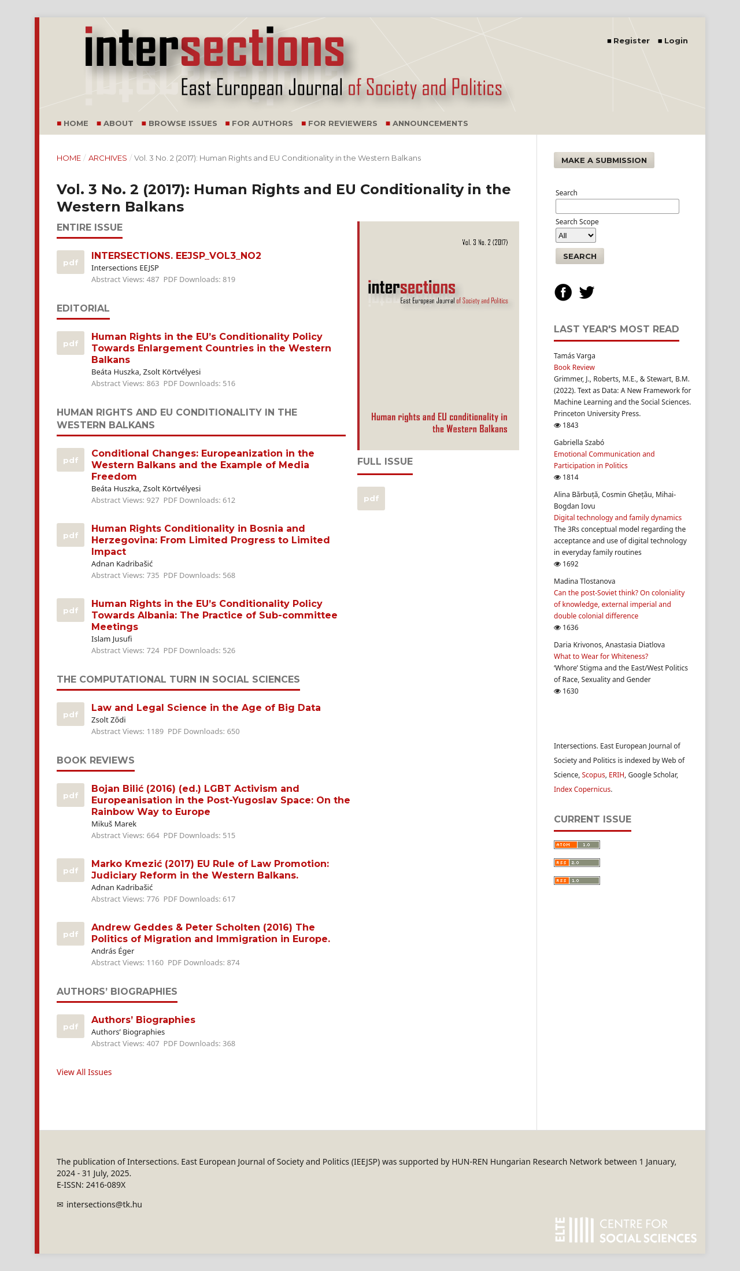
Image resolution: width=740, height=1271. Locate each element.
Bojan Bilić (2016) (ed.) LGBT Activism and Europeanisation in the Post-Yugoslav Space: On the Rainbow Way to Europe (220, 800)
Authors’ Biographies (143, 1019)
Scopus (593, 775)
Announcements (430, 123)
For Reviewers (343, 123)
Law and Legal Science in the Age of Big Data (206, 707)
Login (676, 40)
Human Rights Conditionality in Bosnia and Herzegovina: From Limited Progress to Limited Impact (210, 540)
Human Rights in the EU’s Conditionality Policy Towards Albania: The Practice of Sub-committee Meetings (214, 615)
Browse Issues (183, 123)
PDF (70, 262)
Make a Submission (604, 160)
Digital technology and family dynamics (618, 518)
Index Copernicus (582, 789)
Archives (107, 157)
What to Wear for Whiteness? (601, 656)
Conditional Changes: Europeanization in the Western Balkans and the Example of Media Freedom (202, 465)
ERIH (616, 775)
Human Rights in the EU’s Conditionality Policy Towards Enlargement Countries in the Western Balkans (211, 348)
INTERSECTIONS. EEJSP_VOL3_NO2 (176, 255)
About (118, 123)
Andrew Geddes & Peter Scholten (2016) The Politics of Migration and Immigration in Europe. (210, 933)
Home (76, 123)
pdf (370, 498)
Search (580, 256)
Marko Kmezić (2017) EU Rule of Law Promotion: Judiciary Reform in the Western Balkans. (210, 869)
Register (631, 40)
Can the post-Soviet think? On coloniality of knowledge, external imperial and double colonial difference (619, 604)
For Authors (262, 123)
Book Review (574, 367)
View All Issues (84, 1071)
